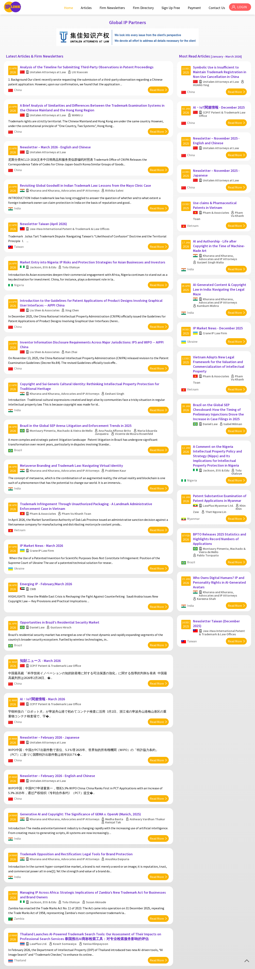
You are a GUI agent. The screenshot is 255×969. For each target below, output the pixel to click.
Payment (193, 7)
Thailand (21, 911)
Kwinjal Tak (113, 780)
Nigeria (19, 272)
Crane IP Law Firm (42, 523)
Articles (85, 7)
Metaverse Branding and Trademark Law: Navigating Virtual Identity (72, 442)
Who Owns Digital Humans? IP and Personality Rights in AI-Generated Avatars (219, 553)
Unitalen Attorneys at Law (48, 70)
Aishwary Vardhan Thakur (148, 776)
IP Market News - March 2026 (42, 518)
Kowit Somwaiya (65, 895)
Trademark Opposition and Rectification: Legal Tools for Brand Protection (77, 809)
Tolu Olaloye (71, 255)
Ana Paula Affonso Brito (115, 409)
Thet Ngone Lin (216, 486)
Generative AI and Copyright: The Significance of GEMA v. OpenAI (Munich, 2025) (81, 771)
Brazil (19, 429)
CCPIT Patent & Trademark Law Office (56, 632)
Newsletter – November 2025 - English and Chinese (217, 134)
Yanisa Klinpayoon (96, 895)
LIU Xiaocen (80, 70)
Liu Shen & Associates (45, 295)
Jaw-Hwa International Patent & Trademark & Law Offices (70, 218)
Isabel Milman (233, 403)
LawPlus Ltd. (39, 895)
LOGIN (241, 7)
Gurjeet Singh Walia (211, 250)
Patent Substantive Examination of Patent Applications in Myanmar (220, 472)
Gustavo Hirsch (61, 595)
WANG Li (78, 111)
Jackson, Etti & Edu (43, 255)
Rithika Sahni (115, 182)
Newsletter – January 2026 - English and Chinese (57, 924)
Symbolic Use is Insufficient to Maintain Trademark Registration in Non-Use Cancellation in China (218, 70)
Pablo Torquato (208, 528)
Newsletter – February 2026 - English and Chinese (58, 735)
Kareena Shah (207, 569)
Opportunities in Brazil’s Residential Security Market (60, 590)
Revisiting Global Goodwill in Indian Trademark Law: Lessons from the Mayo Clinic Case (86, 177)
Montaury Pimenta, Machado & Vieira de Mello (61, 409)
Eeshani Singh (115, 375)
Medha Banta (115, 776)
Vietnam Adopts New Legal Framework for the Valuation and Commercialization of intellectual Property (219, 345)
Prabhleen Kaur (116, 447)
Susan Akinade (97, 855)
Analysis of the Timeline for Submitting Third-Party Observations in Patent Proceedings (87, 65)
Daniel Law (37, 595)
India (18, 200)
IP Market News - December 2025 (218, 311)
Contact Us (215, 7)
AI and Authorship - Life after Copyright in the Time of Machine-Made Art (219, 233)
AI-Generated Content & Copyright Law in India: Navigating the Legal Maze (219, 275)
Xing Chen (72, 295)
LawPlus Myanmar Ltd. (218, 480)
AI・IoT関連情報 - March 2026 (43, 663)
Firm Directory (142, 7)
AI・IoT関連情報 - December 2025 (219, 103)
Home (67, 7)
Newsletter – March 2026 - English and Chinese (56, 141)
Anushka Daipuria (118, 814)
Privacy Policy (226, 964)
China (18, 88)
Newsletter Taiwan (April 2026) (44, 213)
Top (246, 960)
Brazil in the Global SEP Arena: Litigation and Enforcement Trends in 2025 (76, 404)
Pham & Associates (43, 488)
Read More (156, 88)
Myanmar (194, 493)
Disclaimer (243, 964)
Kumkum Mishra (208, 291)
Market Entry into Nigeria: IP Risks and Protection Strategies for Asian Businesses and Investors (93, 249)
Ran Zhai (72, 335)
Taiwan (19, 236)
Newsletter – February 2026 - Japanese (50, 699)
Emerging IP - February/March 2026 (47, 554)
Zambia (20, 871)
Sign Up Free (169, 7)
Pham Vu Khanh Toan (77, 488)
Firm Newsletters (111, 7)
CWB (33, 559)
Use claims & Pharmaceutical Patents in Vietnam (215, 194)
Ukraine (20, 541)
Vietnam (20, 505)
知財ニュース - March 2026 (41, 626)
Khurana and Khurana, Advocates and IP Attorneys (65, 182)
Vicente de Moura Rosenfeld (135, 413)
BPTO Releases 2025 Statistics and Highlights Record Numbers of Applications (220, 511)
